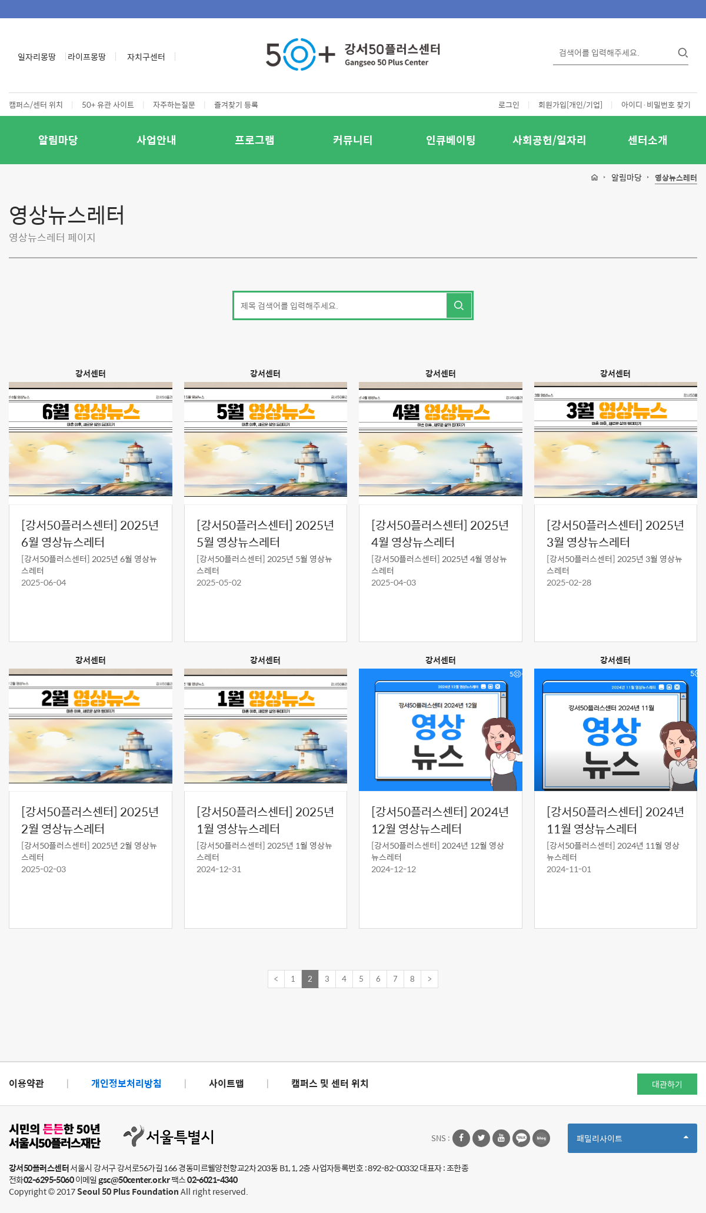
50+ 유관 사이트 (108, 104)
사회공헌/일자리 (549, 140)
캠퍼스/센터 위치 (36, 104)
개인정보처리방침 (126, 1083)
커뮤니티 (353, 140)
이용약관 (26, 1083)
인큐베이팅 (451, 140)
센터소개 (648, 140)
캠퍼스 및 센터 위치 (330, 1083)
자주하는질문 (174, 104)
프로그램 (255, 140)
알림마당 (58, 140)
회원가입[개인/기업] (570, 104)
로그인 (508, 104)
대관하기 (667, 1084)
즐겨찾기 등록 (236, 104)
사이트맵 (226, 1083)
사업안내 (156, 140)
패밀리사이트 (632, 1142)
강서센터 (90, 373)
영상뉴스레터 (676, 178)
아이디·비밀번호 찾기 (656, 104)
